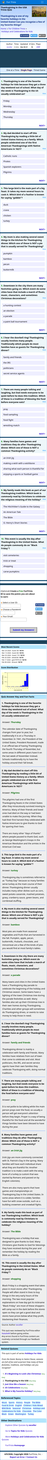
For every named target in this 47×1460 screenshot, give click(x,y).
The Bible (8, 517)
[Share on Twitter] (34, 35)
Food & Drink (8, 1405)
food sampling (10, 414)
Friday (6, 100)
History (19, 1402)
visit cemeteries (11, 555)
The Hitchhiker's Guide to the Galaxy (21, 506)
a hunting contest (12, 305)
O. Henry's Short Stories (15, 522)
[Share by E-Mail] (42, 35)
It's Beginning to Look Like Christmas (23, 1373)
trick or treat (9, 560)
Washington (20, 1414)
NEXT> (42, 125)
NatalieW (6, 1333)
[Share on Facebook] (24, 35)
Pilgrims (7, 172)
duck (5, 204)
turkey (6, 220)
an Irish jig (8, 457)
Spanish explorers (12, 166)
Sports (11, 1402)
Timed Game (39, 70)
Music (4, 1402)
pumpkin (7, 253)
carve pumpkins (11, 571)
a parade (7, 316)
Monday (7, 106)
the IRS (7, 362)
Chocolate (26, 1411)
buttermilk (8, 269)
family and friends (12, 357)
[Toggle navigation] (42, 2)
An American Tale (12, 512)
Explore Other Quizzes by (20, 1425)
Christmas (26, 1408)
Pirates (6, 161)
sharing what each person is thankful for (23, 468)
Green (11, 1414)
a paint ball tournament (15, 321)
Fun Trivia (9, 2)
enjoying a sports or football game (20, 474)
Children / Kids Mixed (33, 1405)
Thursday (8, 117)
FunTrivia (15, 1445)
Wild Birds (6, 1408)
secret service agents (13, 373)
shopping (8, 566)
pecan (6, 264)
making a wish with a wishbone (19, 463)
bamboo (7, 258)
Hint (44, 93)
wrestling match (11, 425)
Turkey (31, 1414)
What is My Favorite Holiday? (19, 1391)
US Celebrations (12, 1387)
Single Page (26, 70)
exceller (9, 47)
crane (6, 210)
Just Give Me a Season (15, 1384)
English (18, 1405)
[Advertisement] (23, 58)
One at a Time (12, 70)
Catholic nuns (10, 156)
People (27, 1402)
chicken (7, 215)
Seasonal (16, 1408)
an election (8, 310)
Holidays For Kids (33, 1353)
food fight (8, 419)
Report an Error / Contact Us (23, 1457)
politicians (8, 368)
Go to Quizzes (18, 1431)
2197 (38, 47)
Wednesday (9, 111)
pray (5, 409)
